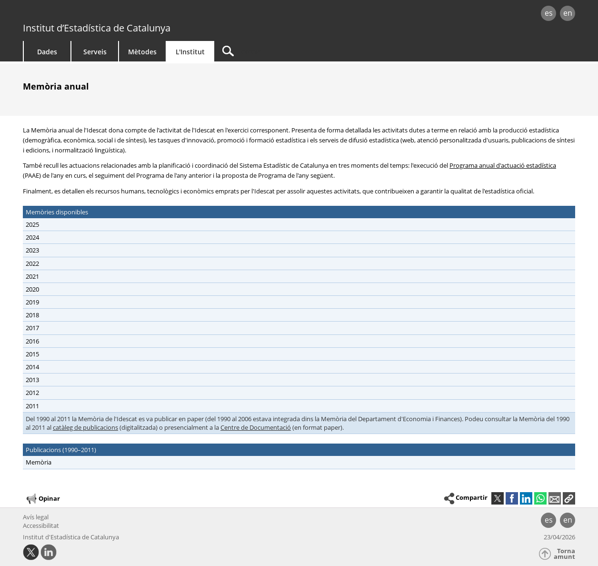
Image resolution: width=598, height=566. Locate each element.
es (549, 13)
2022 (32, 263)
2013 (32, 379)
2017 (32, 327)
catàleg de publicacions (85, 427)
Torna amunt (564, 554)
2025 (32, 224)
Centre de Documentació (255, 427)
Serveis (95, 51)
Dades (47, 51)
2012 (32, 392)
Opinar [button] (42, 499)
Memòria (38, 462)
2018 (32, 315)
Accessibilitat (41, 525)
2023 (32, 250)
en (567, 13)
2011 (32, 406)
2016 (32, 341)
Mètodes (142, 51)
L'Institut (190, 51)
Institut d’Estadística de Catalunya (96, 27)
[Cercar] (295, 51)
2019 (32, 302)
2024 (32, 237)
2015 (32, 354)
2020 (32, 289)
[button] (569, 498)
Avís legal (36, 517)
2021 (32, 276)
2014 (32, 367)
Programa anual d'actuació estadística (502, 165)
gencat (133, 14)
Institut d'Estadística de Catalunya (71, 537)
